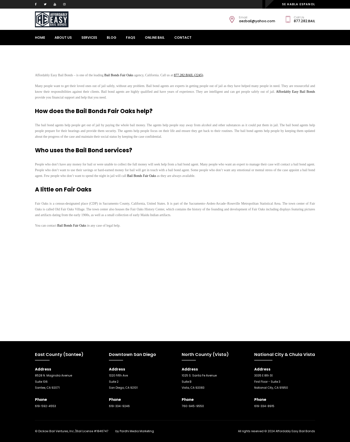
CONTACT (183, 37)
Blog (111, 37)
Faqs (130, 37)
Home (40, 37)
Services (89, 37)
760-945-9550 (193, 406)
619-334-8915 (264, 406)
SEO (112, 431)
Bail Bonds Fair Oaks (118, 75)
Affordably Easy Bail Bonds (295, 91)
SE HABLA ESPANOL (298, 4)
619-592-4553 (45, 406)
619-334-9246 (119, 406)
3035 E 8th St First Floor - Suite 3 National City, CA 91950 (271, 381)
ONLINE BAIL (155, 37)
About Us (63, 37)
